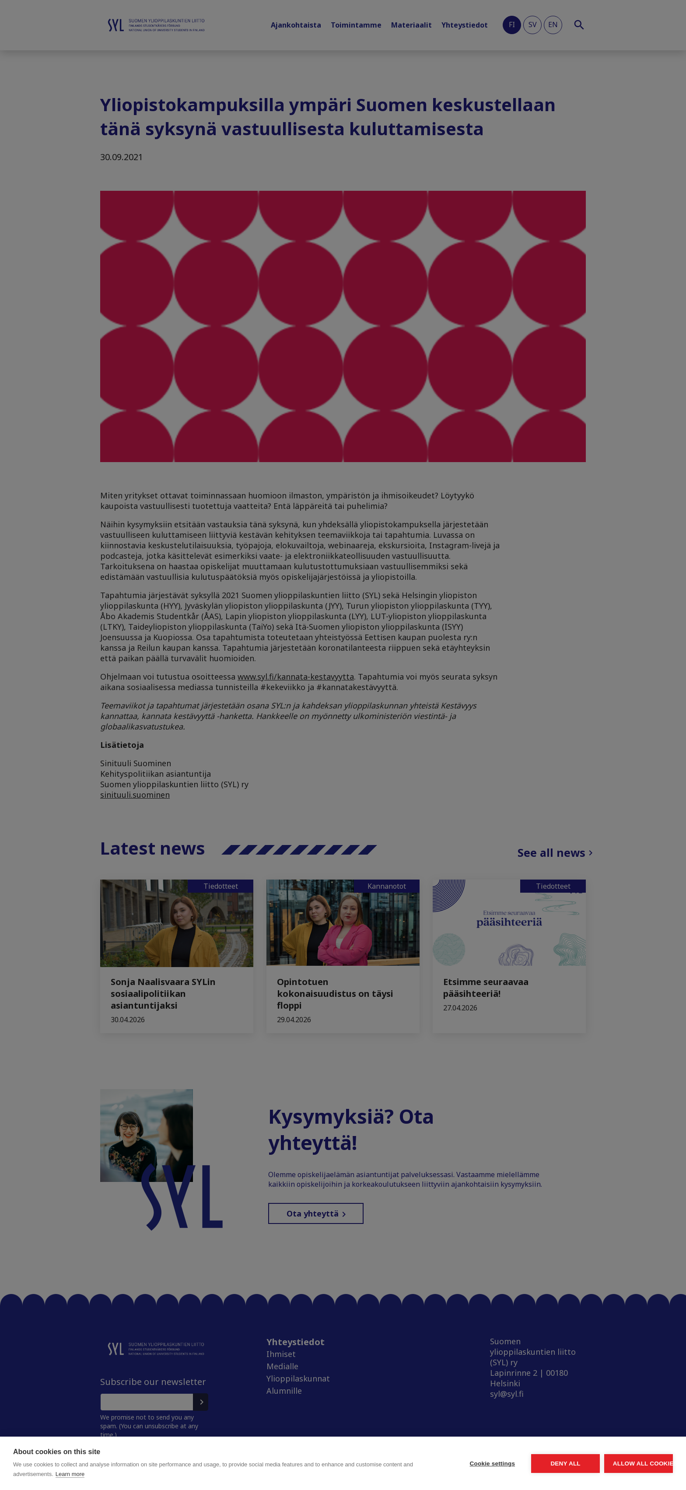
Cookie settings (410, 1463)
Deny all (516, 1463)
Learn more (162, 1474)
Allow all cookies (622, 1463)
